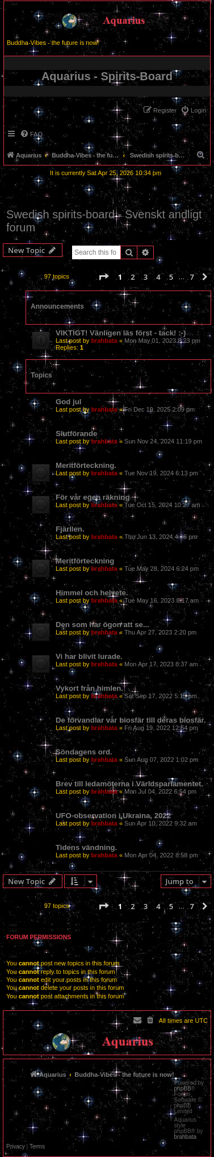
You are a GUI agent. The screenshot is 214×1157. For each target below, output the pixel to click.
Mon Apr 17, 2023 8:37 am (161, 664)
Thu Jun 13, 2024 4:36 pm (160, 536)
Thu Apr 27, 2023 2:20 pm (160, 632)
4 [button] (158, 277)
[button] (103, 277)
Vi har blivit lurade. (89, 656)
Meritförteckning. (86, 465)
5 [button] (171, 277)
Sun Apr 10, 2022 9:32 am (160, 823)
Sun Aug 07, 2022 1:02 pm (161, 759)
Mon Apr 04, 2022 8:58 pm (161, 855)
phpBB (182, 1089)
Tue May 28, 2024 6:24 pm (161, 568)
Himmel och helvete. (92, 592)
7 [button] (192, 277)
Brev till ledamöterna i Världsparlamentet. (129, 783)
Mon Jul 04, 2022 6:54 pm (160, 791)
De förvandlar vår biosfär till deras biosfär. (131, 720)
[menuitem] (193, 110)
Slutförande (76, 433)
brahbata (104, 340)
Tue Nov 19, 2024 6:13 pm (161, 473)
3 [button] (146, 277)
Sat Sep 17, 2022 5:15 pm (160, 695)
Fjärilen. (70, 529)
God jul (68, 401)
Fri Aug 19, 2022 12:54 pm (161, 727)
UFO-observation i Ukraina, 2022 (113, 815)
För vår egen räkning (92, 497)
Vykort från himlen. (89, 688)
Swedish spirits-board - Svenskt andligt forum (104, 221)
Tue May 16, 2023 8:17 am (161, 600)
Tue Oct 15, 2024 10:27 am (162, 504)
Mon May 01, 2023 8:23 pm (162, 340)
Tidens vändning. (86, 847)
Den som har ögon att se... (102, 624)
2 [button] (133, 277)
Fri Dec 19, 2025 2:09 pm (159, 409)
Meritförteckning (85, 561)
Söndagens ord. (84, 752)
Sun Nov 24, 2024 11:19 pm (163, 441)
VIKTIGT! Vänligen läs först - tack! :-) (121, 333)
